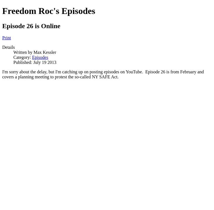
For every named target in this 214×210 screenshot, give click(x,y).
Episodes (40, 57)
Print (6, 37)
